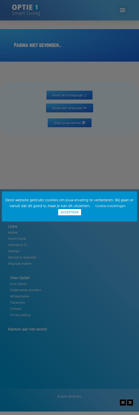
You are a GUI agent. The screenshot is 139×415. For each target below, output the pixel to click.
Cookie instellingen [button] (110, 206)
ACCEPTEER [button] (70, 212)
